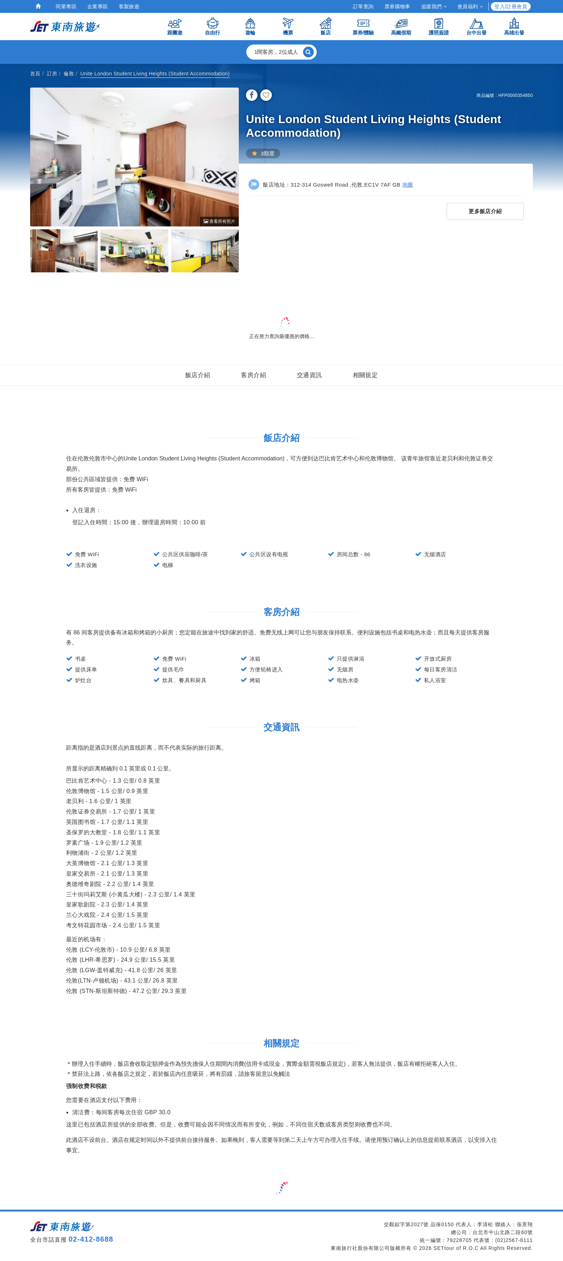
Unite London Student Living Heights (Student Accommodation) (155, 73)
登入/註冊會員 (510, 6)
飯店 (325, 26)
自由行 (212, 26)
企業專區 (97, 6)
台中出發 (476, 26)
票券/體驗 (363, 26)
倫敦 (69, 73)
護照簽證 (439, 26)
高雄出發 (514, 26)
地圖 (407, 185)
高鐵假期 (401, 26)
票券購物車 (397, 6)
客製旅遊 (129, 6)
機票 (288, 26)
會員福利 (470, 6)
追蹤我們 (434, 6)
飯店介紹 (197, 375)
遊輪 (250, 26)
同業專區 (66, 6)
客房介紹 (253, 375)
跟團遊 (174, 26)
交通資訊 (309, 375)
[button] (281, 52)
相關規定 (365, 375)
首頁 (35, 73)
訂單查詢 (363, 6)
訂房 (52, 73)
